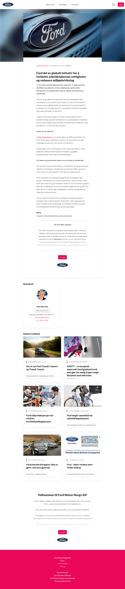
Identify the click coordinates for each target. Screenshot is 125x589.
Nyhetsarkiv (50, 5)
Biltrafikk (51, 216)
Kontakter (75, 5)
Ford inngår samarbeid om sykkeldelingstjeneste (80, 417)
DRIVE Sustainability (44, 137)
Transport (39, 216)
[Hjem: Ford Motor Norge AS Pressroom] (8, 4)
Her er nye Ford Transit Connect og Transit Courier (42, 368)
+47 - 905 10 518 (42, 320)
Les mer (62, 257)
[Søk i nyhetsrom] (113, 4)
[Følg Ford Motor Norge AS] (121, 4)
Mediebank (63, 5)
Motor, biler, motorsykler (63, 216)
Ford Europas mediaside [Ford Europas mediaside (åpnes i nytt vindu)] (62, 575)
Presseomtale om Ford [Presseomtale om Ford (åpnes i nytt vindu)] (62, 581)
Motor (46, 216)
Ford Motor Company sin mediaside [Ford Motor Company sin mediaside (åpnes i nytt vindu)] (62, 578)
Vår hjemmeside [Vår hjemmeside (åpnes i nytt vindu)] (62, 572)
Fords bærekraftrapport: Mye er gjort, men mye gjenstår (42, 466)
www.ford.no (82, 245)
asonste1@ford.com (42, 317)
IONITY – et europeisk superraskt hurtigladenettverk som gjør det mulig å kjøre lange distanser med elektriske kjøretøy (83, 372)
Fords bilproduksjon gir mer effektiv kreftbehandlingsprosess (39, 418)
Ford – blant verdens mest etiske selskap (80, 466)
